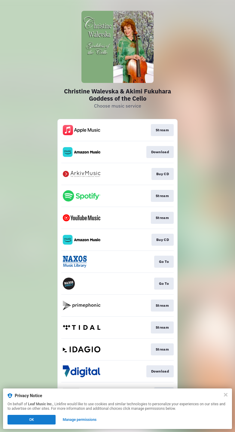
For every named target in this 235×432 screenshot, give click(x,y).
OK (31, 420)
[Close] (225, 395)
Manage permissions (80, 420)
